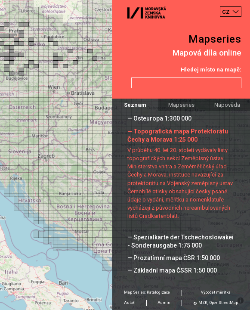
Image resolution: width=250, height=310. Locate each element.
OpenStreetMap (224, 303)
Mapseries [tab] (181, 105)
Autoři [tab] (130, 303)
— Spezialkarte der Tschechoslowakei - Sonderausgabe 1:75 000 (180, 241)
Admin (163, 303)
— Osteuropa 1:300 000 (159, 118)
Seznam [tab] (135, 105)
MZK (202, 303)
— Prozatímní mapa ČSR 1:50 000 (173, 257)
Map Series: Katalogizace (147, 292)
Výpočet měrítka (216, 292)
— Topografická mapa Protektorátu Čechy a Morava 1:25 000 (177, 135)
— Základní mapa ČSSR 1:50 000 (172, 270)
